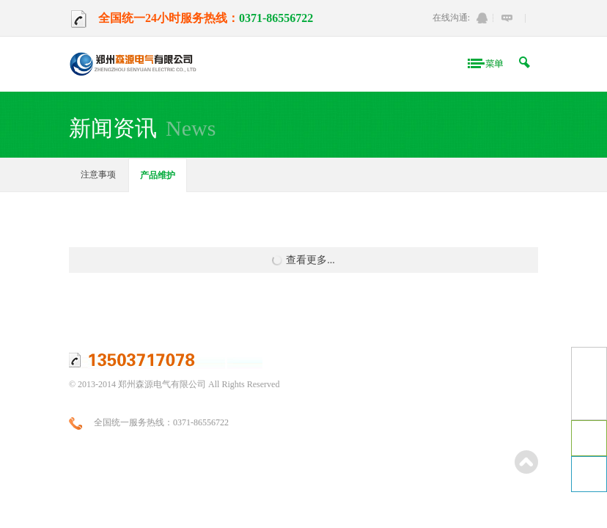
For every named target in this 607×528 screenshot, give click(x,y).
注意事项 (98, 174)
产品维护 (157, 175)
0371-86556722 (276, 18)
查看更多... (303, 260)
